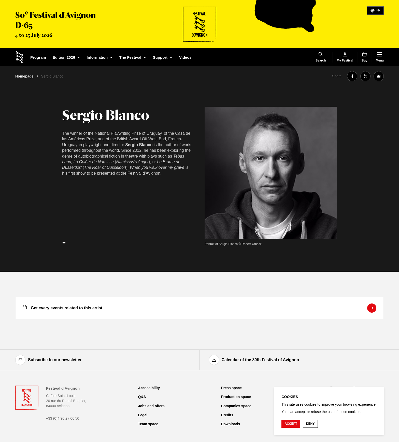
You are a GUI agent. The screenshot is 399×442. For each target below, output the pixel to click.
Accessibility (149, 388)
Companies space (236, 406)
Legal (143, 415)
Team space (148, 424)
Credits (227, 415)
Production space (236, 397)
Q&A (142, 397)
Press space (231, 388)
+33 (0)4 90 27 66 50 (62, 418)
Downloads (230, 424)
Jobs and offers (151, 406)
